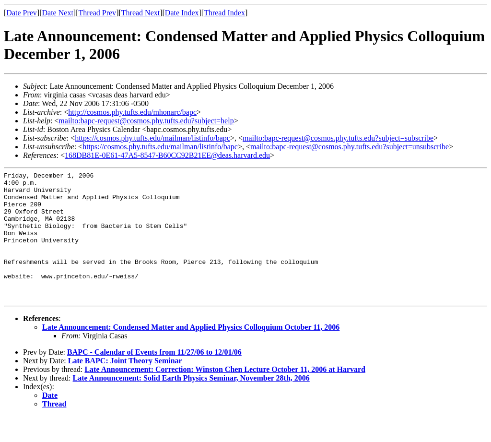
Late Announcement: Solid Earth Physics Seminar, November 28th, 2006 (191, 404)
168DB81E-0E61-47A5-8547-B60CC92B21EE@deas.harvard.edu (167, 155)
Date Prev (21, 13)
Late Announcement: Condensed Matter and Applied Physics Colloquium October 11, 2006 (190, 353)
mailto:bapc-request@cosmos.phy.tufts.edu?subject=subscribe (338, 138)
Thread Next (140, 13)
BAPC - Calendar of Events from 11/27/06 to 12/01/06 (154, 378)
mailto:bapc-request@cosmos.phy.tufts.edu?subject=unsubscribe (349, 147)
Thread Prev (97, 13)
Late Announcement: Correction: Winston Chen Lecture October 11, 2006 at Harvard (224, 395)
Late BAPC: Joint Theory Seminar (125, 386)
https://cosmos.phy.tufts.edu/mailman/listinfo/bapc (152, 138)
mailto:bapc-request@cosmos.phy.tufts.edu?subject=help (146, 121)
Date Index (182, 13)
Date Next (57, 13)
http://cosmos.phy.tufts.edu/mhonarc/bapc (132, 112)
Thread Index (224, 13)
